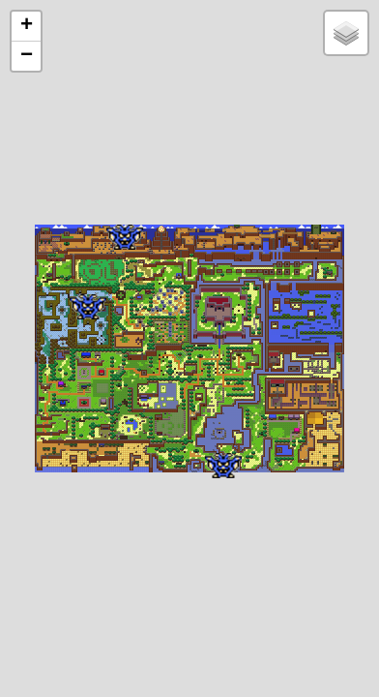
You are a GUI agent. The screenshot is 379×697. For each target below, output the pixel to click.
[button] (124, 237)
